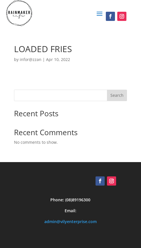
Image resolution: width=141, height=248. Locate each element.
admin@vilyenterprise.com (70, 221)
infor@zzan (30, 59)
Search (117, 95)
